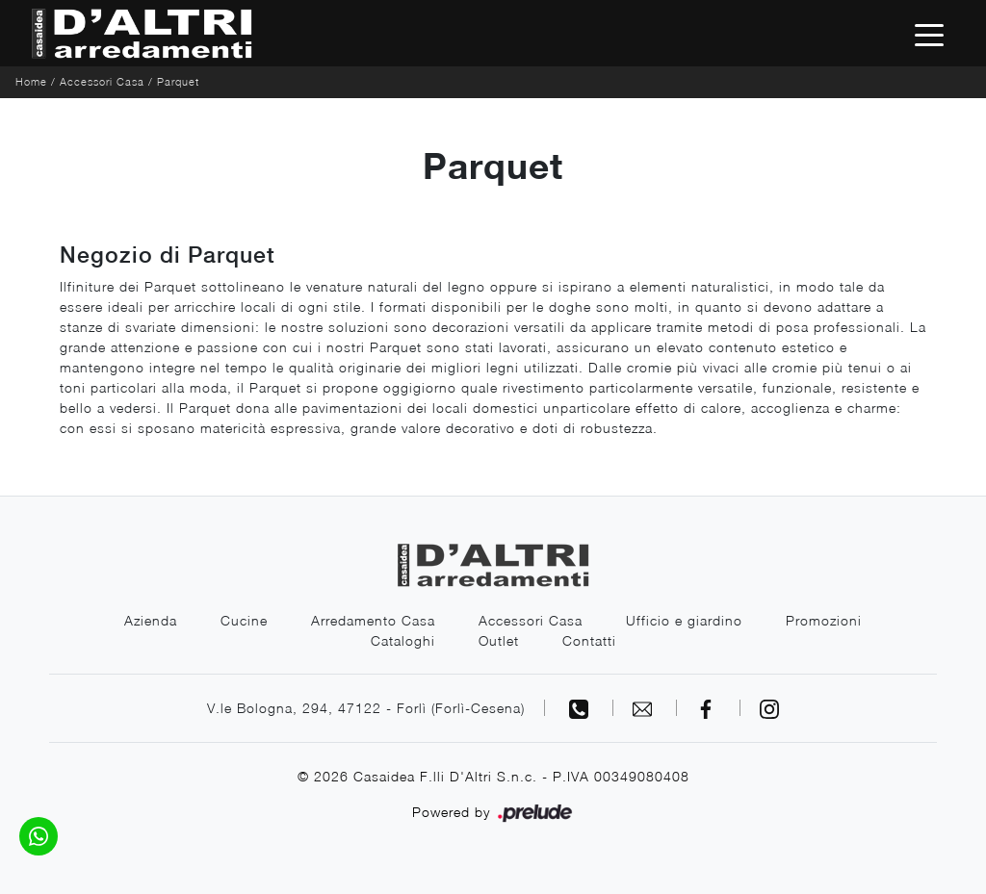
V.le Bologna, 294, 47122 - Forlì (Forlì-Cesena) (366, 708)
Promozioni (824, 620)
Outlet (499, 640)
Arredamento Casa (373, 620)
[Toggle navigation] (929, 33)
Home (31, 81)
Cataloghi (403, 640)
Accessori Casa (102, 81)
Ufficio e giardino (684, 620)
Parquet (178, 81)
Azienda (150, 620)
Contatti (589, 640)
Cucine (244, 620)
